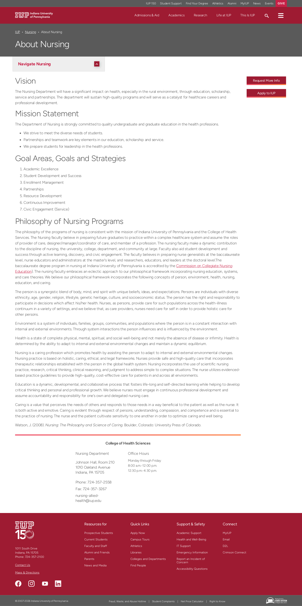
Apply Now (137, 533)
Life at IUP (223, 15)
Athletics (136, 546)
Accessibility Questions (192, 569)
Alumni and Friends (97, 552)
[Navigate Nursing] (60, 64)
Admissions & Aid (146, 15)
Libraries (136, 552)
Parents (89, 559)
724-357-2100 (34, 557)
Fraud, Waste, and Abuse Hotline (127, 601)
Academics (176, 15)
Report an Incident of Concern (191, 560)
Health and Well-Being (191, 539)
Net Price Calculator (192, 601)
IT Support (184, 546)
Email (226, 539)
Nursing (30, 32)
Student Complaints (163, 601)
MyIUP (227, 533)
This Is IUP (247, 15)
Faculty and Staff (95, 546)
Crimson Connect (234, 552)
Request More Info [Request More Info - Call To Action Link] (266, 81)
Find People (138, 565)
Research (200, 15)
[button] (281, 15)
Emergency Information (192, 552)
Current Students (96, 539)
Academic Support (189, 533)
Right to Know (217, 601)
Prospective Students (98, 533)
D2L (225, 546)
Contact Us (22, 565)
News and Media (95, 565)
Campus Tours (140, 539)
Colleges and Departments (148, 559)
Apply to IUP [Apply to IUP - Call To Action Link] (266, 93)
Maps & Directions (27, 572)
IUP (17, 32)
